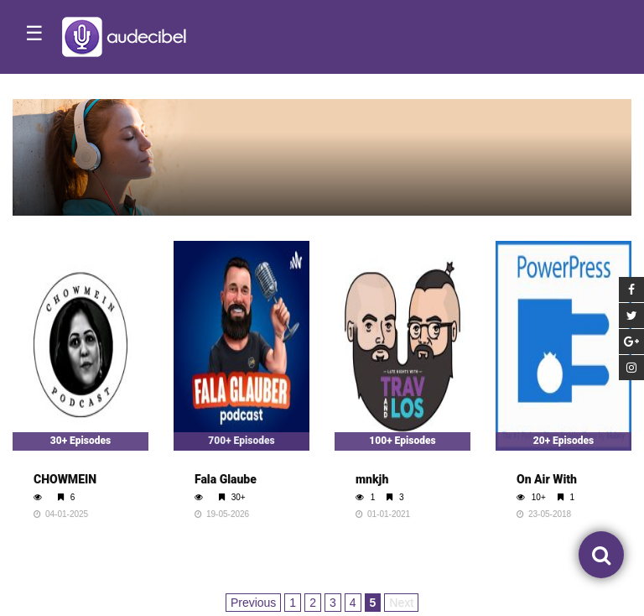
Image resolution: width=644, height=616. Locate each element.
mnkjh (372, 479)
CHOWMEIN (65, 479)
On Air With (547, 479)
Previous (253, 602)
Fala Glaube (226, 479)
